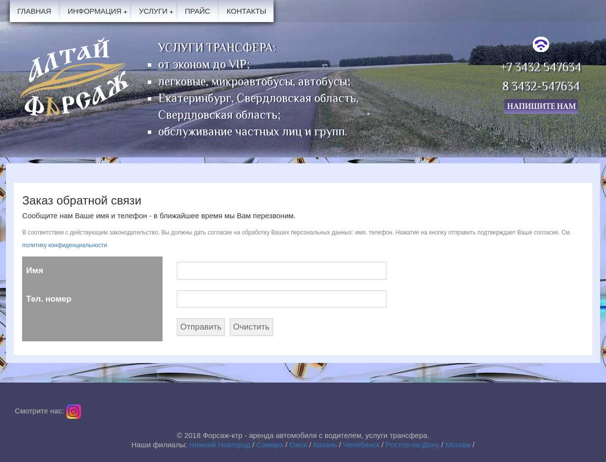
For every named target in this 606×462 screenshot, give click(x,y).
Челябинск (361, 444)
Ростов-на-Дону (412, 444)
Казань (325, 444)
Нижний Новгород (219, 444)
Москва (457, 444)
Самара (269, 444)
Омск (298, 444)
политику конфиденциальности (64, 245)
